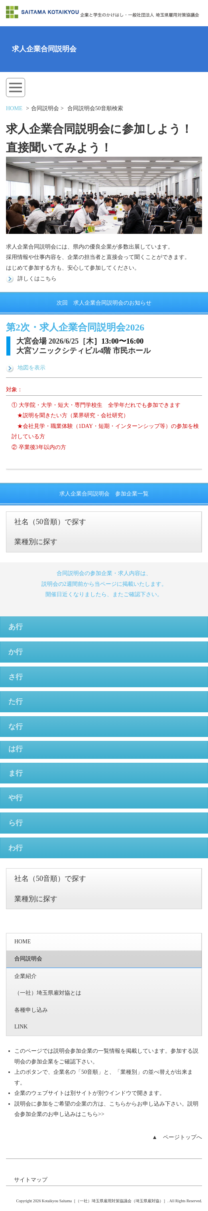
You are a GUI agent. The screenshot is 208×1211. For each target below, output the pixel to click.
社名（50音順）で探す (50, 522)
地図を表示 (25, 368)
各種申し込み (31, 1010)
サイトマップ (30, 1180)
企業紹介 (25, 976)
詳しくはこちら (31, 279)
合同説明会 (28, 959)
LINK (20, 1027)
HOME (14, 108)
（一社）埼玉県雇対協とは (47, 993)
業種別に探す (35, 542)
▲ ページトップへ (177, 1137)
